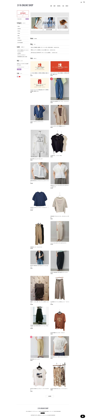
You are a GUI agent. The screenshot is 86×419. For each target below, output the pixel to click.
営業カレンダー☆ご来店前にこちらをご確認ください (40, 49)
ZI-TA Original (20, 42)
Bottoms (19, 28)
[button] (59, 6)
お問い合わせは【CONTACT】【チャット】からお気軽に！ (41, 52)
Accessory (20, 40)
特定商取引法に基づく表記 (22, 56)
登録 (19, 69)
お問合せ (19, 53)
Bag (18, 35)
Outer (19, 33)
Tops (19, 26)
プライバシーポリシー (22, 54)
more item (49, 396)
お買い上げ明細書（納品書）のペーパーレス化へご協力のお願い (42, 47)
